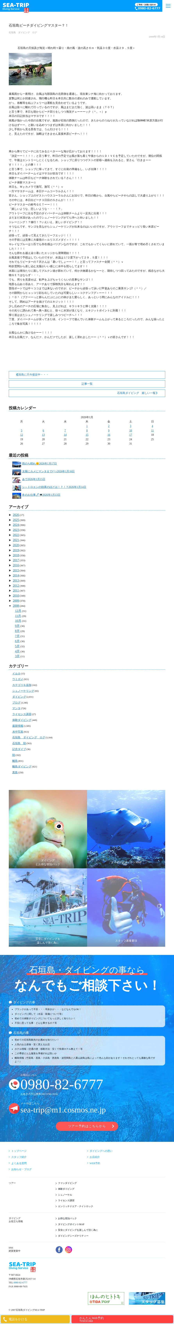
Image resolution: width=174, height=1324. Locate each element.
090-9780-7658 (49, 1094)
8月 (17, 631)
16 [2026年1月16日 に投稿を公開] (108, 434)
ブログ (16, 702)
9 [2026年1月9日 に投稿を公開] (109, 430)
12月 (18, 610)
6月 (17, 641)
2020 (16, 545)
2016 (16, 565)
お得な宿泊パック (67, 1218)
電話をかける (18, 1319)
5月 (17, 646)
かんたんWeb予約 (125, 1319)
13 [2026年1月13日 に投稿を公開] (43, 434)
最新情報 (17, 725)
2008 (16, 605)
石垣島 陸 (19, 743)
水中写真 (17, 731)
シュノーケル (65, 1194)
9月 (17, 625)
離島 (15, 760)
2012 (16, 585)
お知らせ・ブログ (21, 1169)
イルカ (16, 673)
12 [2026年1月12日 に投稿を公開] (21, 434)
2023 (16, 530)
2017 (16, 560)
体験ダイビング (21, 720)
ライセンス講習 (21, 714)
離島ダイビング (21, 766)
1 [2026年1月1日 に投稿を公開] (87, 426)
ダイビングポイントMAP (71, 1224)
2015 (16, 570)
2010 (16, 595)
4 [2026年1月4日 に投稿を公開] (152, 426)
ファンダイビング (67, 1183)
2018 (16, 555)
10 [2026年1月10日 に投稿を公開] (130, 430)
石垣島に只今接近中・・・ (32, 374)
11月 (18, 616)
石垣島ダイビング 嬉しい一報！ (137, 393)
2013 (16, 580)
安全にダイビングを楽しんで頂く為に (78, 1230)
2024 (16, 524)
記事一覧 (87, 383)
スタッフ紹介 (19, 1156)
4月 (17, 651)
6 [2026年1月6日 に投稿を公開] (43, 430)
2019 (16, 550)
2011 (16, 590)
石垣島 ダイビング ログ (23, 32)
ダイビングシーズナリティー (73, 1235)
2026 (16, 514)
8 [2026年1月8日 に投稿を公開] (87, 430)
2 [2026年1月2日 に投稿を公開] (109, 426)
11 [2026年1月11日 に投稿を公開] (152, 430)
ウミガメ (17, 679)
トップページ (19, 1150)
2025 (16, 520)
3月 (17, 656)
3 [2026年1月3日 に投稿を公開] (130, 426)
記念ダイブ (19, 749)
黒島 (15, 772)
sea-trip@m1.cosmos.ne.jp (63, 1109)
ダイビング (19, 696)
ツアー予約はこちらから (87, 1126)
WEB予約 (95, 1163)
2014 (16, 575)
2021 (16, 540)
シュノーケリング (23, 690)
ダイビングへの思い (101, 1150)
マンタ (16, 708)
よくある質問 (19, 1163)
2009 (16, 600)
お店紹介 (95, 1156)
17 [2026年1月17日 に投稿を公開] (130, 434)
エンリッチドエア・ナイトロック (75, 1206)
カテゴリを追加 (21, 685)
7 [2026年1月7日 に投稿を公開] (65, 430)
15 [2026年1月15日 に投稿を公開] (87, 434)
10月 (18, 620)
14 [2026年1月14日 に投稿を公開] (65, 434)
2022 (16, 535)
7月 (17, 636)
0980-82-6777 (62, 1084)
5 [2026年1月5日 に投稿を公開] (21, 430)
